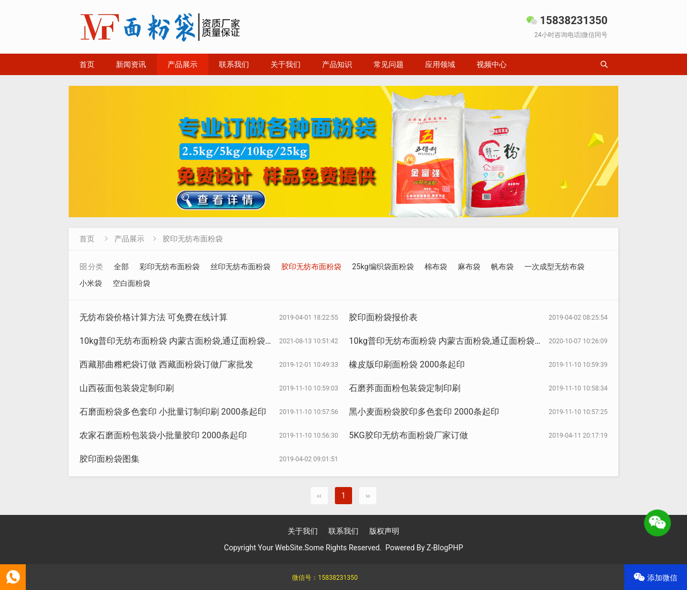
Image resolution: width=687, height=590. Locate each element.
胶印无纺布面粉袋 (193, 238)
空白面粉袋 (131, 283)
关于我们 (286, 64)
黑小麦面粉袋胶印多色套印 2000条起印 (424, 412)
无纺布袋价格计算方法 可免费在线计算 (153, 317)
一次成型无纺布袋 (554, 266)
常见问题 (389, 64)
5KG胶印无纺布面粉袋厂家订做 (408, 435)
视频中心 (492, 64)
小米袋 (90, 283)
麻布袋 (469, 266)
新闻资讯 (131, 64)
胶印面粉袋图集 (109, 459)
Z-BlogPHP (445, 547)
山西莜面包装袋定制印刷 (126, 388)
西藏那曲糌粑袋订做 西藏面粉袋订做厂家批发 (166, 364)
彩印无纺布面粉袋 (170, 266)
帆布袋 (502, 266)
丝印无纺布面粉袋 (240, 266)
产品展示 (182, 64)
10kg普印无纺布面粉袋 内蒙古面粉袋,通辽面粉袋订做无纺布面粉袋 (206, 341)
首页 (86, 64)
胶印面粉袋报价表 (383, 317)
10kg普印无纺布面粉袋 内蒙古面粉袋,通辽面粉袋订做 (450, 341)
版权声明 (384, 531)
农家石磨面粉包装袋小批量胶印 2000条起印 (163, 435)
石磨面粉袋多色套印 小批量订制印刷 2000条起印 (172, 412)
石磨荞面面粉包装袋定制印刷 (405, 388)
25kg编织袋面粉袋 (383, 266)
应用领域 (440, 64)
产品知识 (337, 64)
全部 (121, 266)
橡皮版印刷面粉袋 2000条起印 (407, 364)
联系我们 (234, 64)
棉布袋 (436, 266)
